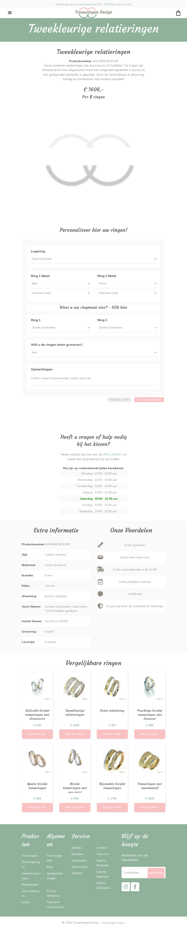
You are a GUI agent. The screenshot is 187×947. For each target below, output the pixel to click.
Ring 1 (36, 324)
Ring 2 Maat (106, 277)
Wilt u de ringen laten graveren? (57, 350)
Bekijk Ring (37, 745)
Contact (102, 861)
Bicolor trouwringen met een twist (74, 801)
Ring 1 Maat (40, 277)
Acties (26, 915)
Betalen (77, 861)
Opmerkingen (42, 376)
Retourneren (80, 880)
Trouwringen (30, 869)
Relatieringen (31, 898)
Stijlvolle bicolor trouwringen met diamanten (37, 725)
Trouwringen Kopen (113, 941)
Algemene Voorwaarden (55, 920)
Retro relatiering (112, 720)
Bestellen (78, 867)
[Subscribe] (156, 888)
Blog (50, 880)
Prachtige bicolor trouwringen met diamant (149, 727)
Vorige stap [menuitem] (115, 409)
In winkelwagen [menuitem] (147, 409)
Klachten (78, 886)
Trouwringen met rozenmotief (149, 798)
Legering (38, 251)
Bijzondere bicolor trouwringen (112, 801)
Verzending (79, 874)
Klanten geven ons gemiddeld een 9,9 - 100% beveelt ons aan (93, 3)
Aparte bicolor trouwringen (37, 798)
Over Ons (103, 867)
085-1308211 (113, 464)
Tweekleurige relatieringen (74, 723)
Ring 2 (102, 324)
